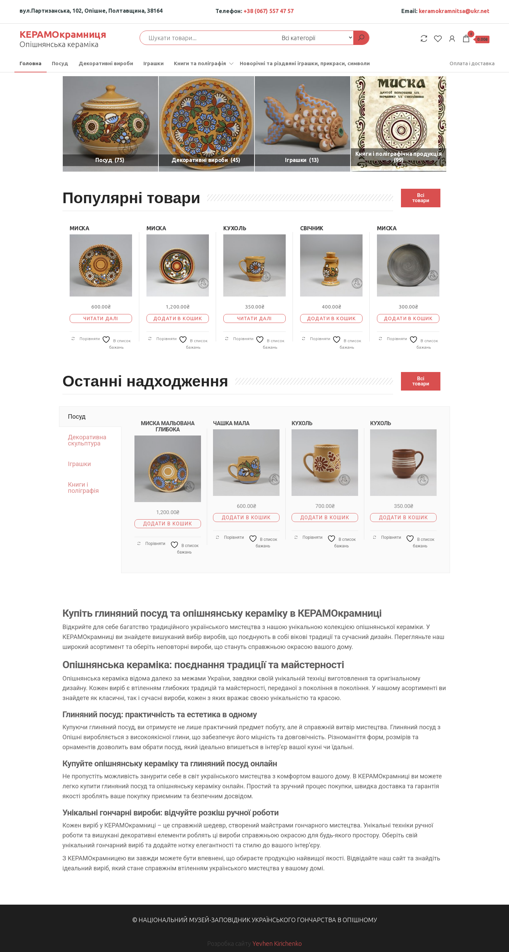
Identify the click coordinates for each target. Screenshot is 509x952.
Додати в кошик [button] (177, 318)
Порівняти (85, 338)
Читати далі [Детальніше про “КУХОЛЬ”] (254, 318)
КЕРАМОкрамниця (63, 34)
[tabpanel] (285, 490)
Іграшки (153, 63)
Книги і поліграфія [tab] (83, 487)
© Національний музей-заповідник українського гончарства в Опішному (254, 919)
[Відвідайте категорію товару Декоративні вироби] (206, 124)
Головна (31, 63)
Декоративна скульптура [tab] (87, 440)
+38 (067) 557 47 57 (269, 11)
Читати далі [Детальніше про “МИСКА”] (100, 318)
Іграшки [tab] (79, 463)
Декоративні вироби (106, 63)
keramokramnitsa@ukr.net (454, 11)
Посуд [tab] (76, 416)
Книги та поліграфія (200, 63)
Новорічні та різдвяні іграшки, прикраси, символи (305, 63)
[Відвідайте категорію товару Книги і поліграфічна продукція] (398, 124)
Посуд (60, 63)
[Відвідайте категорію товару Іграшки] (302, 124)
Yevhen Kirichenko (277, 943)
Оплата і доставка (472, 63)
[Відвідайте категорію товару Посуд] (110, 124)
